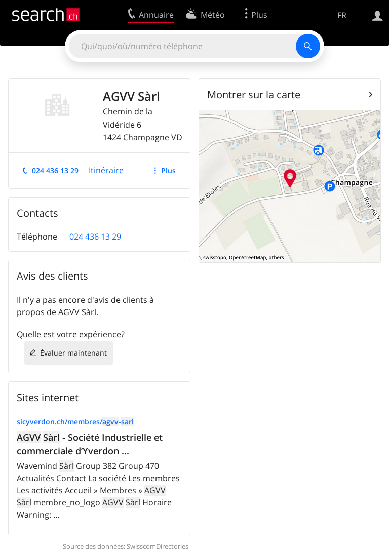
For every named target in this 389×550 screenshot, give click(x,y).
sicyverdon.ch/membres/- (75, 421)
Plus (168, 170)
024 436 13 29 (55, 170)
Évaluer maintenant (73, 353)
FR (341, 15)
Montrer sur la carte (253, 94)
